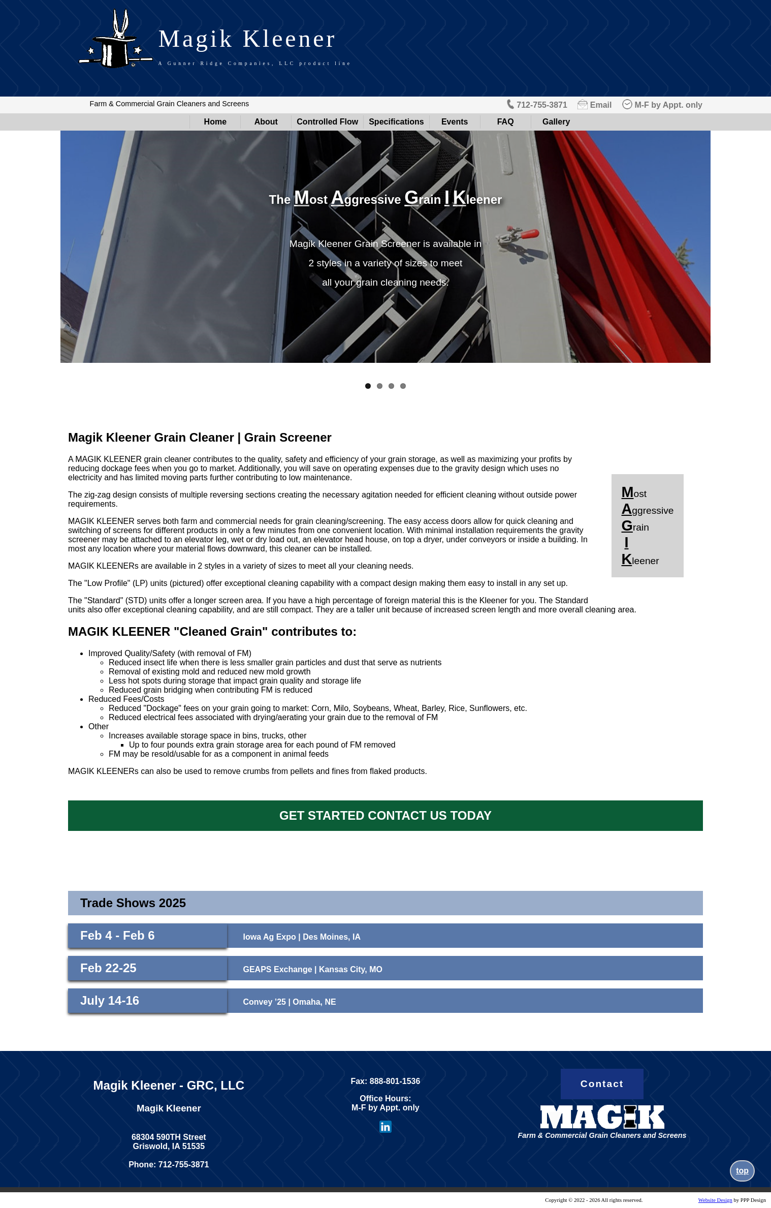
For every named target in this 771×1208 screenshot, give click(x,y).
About (266, 121)
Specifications (396, 121)
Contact (602, 1083)
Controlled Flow (327, 121)
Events (454, 121)
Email (601, 105)
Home (215, 121)
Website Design (715, 1200)
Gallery (556, 121)
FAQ (505, 121)
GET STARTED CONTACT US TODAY (385, 815)
